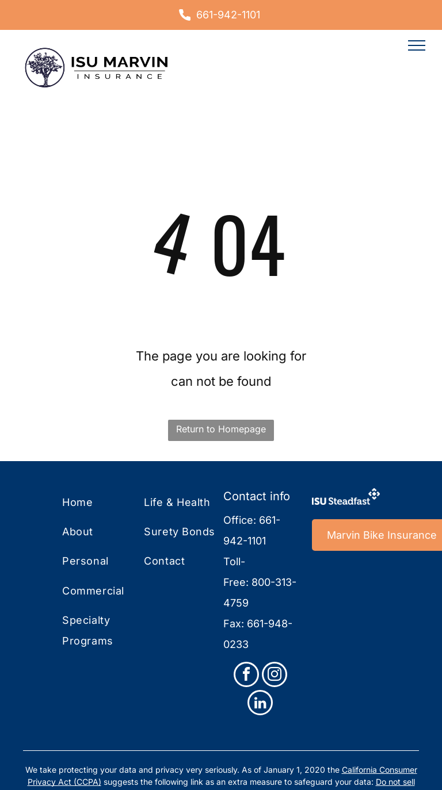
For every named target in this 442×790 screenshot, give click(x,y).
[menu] (417, 45)
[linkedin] (260, 704)
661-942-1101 (228, 15)
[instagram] (274, 676)
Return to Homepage (221, 429)
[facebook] (246, 676)
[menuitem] (108, 502)
